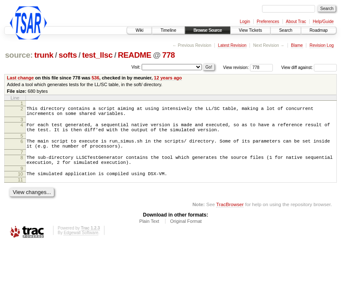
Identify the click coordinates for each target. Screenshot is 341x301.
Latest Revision (232, 45)
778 (168, 55)
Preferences (268, 21)
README (134, 55)
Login (245, 21)
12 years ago (168, 77)
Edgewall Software (81, 244)
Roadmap (319, 30)
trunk (43, 55)
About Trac (296, 21)
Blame (297, 45)
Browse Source (207, 30)
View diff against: (309, 67)
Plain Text (149, 232)
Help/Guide (323, 21)
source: (19, 55)
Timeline (168, 30)
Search (286, 30)
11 (20, 191)
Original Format (186, 232)
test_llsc (97, 55)
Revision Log (322, 45)
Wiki (139, 30)
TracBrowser (230, 215)
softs (68, 55)
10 (20, 183)
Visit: (136, 67)
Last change (20, 77)
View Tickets (250, 30)
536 (95, 77)
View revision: (236, 67)
